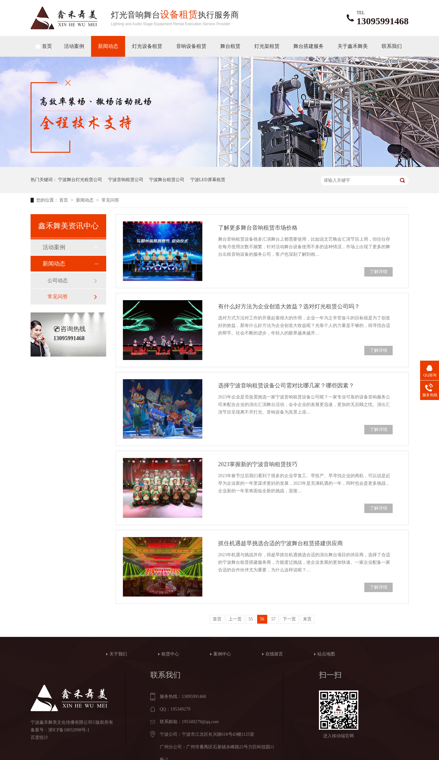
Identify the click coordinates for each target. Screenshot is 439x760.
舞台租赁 (230, 46)
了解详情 (378, 271)
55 (251, 619)
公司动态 (58, 280)
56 (262, 619)
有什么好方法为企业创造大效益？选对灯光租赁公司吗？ (289, 306)
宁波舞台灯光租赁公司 (80, 179)
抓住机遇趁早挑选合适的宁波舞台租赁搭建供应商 (280, 543)
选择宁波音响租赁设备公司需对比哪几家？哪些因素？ (286, 385)
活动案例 (74, 46)
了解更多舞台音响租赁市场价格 (257, 228)
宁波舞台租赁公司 (166, 179)
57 (273, 619)
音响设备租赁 (191, 46)
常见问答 (110, 200)
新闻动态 (108, 46)
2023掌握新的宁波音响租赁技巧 (257, 464)
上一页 (235, 619)
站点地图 (326, 654)
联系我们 (392, 46)
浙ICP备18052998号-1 (69, 730)
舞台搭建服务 (308, 46)
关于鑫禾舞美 (353, 46)
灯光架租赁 (267, 46)
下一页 (289, 619)
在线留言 (274, 654)
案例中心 (222, 654)
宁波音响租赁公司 (125, 179)
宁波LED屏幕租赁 (207, 179)
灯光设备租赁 (147, 46)
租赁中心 (170, 654)
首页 (47, 46)
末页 (307, 619)
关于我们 (118, 654)
